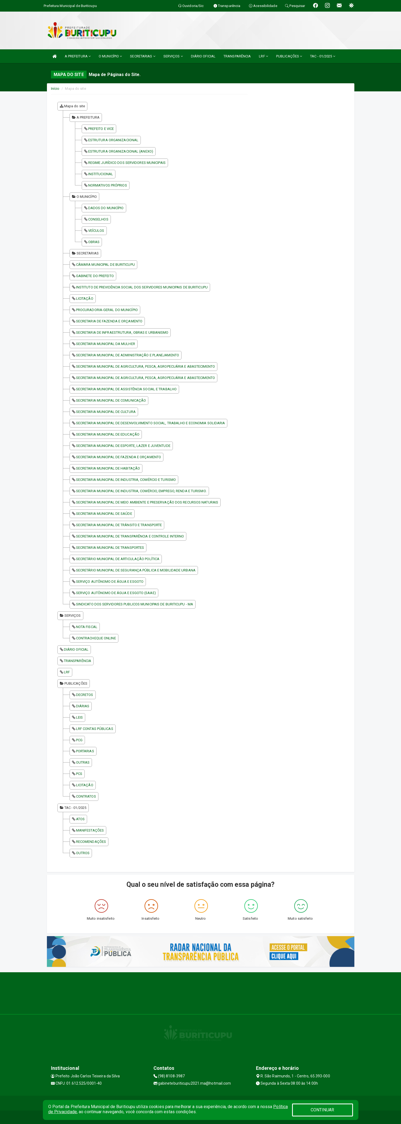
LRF (263, 56)
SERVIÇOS (173, 56)
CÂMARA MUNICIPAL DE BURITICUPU (105, 265)
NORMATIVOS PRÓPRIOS (107, 185)
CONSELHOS (98, 219)
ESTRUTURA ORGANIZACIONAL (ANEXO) (120, 151)
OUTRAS (83, 762)
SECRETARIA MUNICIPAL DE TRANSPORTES (110, 548)
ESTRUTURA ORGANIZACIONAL (113, 140)
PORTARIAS (85, 751)
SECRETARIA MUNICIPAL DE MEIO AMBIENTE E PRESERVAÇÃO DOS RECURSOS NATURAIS (147, 502)
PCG (79, 740)
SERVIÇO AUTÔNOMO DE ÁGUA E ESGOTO (109, 582)
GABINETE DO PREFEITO (95, 276)
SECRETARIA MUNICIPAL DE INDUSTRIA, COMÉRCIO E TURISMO (126, 480)
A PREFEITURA (78, 56)
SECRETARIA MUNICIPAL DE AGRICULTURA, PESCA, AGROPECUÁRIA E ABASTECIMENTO (145, 366)
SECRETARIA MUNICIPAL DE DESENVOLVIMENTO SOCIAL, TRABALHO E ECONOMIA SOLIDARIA (150, 423)
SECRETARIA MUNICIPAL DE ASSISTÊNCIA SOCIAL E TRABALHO (126, 389)
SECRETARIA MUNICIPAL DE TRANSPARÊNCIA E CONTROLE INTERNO (130, 536)
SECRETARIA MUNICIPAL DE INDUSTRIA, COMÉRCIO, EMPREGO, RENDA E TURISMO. (141, 491)
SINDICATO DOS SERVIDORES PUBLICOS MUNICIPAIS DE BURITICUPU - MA (134, 604)
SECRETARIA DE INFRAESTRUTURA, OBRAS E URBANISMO (122, 332)
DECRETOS (84, 695)
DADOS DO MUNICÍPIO (106, 208)
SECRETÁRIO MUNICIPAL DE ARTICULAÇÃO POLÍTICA (117, 559)
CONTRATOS (86, 796)
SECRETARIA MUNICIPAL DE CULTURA (106, 412)
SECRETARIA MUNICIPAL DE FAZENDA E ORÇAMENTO (118, 457)
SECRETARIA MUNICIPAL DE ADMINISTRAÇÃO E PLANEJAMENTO (127, 355)
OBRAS (94, 242)
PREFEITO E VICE (101, 129)
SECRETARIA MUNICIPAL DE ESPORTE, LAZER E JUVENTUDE (123, 446)
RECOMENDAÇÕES (91, 842)
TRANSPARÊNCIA (237, 56)
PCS (79, 774)
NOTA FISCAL (86, 627)
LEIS (79, 717)
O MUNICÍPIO (110, 56)
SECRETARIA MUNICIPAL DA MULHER (105, 344)
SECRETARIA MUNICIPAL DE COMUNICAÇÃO (111, 400)
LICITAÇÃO (84, 298)
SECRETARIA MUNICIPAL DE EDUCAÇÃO (107, 434)
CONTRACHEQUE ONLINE (96, 638)
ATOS (80, 819)
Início (55, 89)
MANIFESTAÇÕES (90, 830)
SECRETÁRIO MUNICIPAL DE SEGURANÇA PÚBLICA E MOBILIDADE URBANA (136, 570)
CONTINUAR (322, 1109)
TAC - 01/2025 (322, 56)
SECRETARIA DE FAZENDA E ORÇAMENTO (109, 321)
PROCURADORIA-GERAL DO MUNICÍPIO (107, 310)
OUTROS (83, 853)
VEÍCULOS (96, 231)
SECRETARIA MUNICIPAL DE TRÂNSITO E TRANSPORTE (119, 525)
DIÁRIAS (83, 706)
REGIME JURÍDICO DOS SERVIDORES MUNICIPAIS (127, 163)
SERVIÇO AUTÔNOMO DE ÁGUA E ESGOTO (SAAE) (116, 593)
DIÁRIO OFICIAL (203, 56)
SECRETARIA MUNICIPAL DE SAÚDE (104, 514)
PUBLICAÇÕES (289, 56)
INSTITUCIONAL (100, 174)
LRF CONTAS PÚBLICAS (94, 729)
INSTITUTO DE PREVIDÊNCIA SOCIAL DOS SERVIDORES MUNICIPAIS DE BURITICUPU (142, 287)
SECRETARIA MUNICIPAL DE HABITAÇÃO (108, 468)
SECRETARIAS (142, 56)
